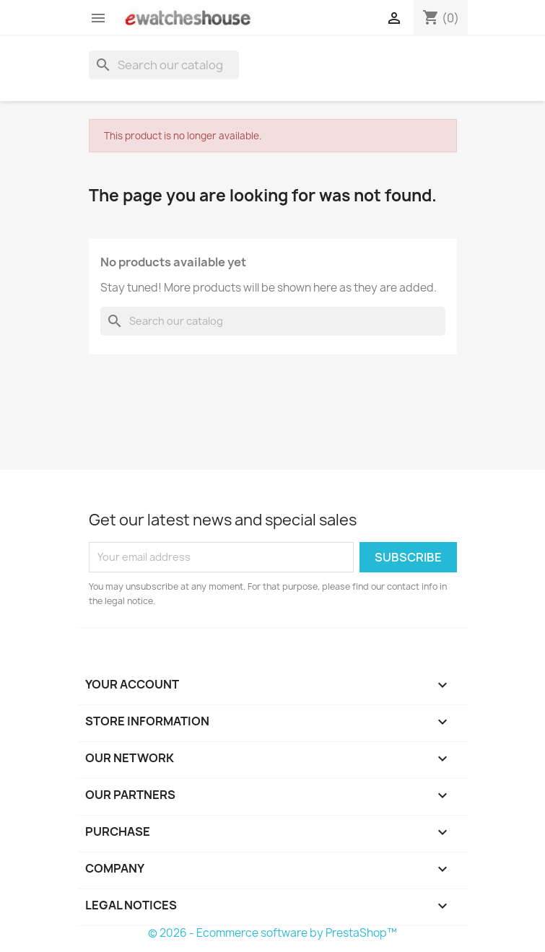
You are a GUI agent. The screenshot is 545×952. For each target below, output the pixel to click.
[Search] (164, 65)
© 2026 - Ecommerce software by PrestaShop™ (272, 932)
